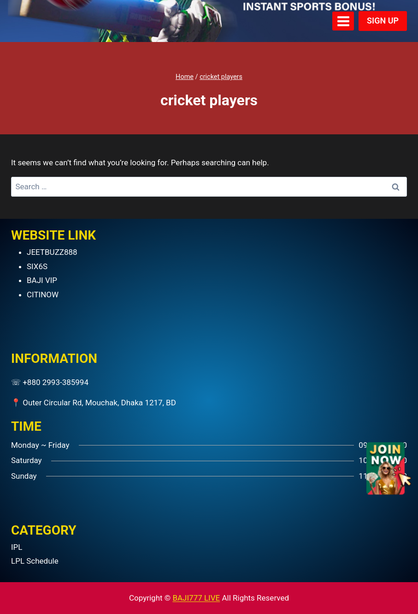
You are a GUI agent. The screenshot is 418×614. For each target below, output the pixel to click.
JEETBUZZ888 (52, 252)
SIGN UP (383, 20)
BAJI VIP (42, 280)
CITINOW (43, 294)
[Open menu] (343, 21)
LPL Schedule (35, 561)
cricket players (221, 77)
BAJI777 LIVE (196, 597)
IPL (17, 547)
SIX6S (37, 266)
